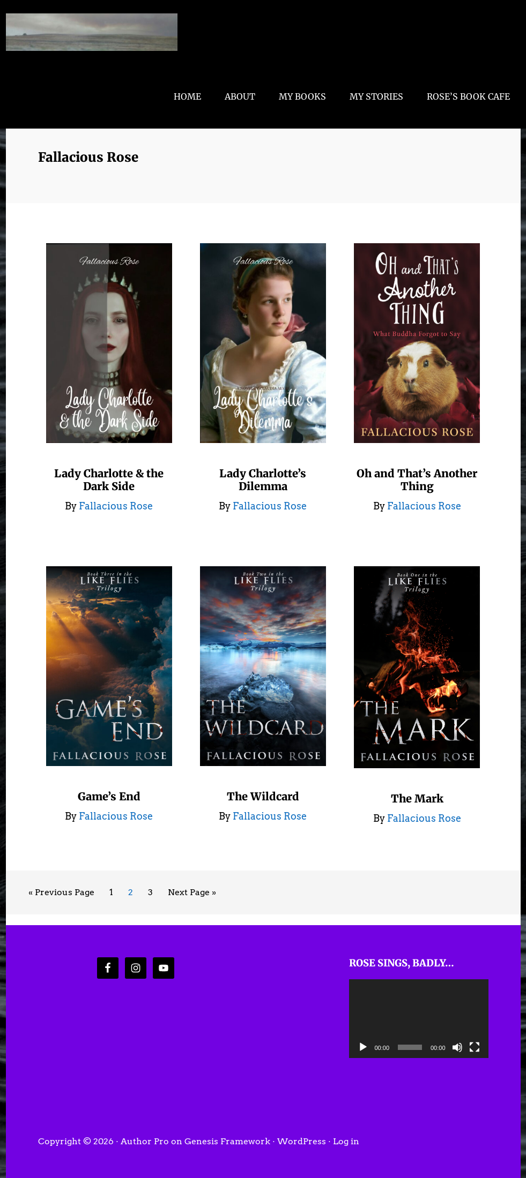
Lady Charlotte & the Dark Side (109, 480)
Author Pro (145, 1141)
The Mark (417, 798)
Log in (346, 1141)
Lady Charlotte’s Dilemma (262, 480)
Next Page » (191, 894)
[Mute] (457, 1047)
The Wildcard (263, 796)
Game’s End (109, 796)
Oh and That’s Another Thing (417, 480)
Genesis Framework (227, 1141)
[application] (418, 1018)
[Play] (363, 1047)
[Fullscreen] (474, 1047)
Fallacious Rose (91, 32)
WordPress (301, 1141)
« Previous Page (61, 894)
